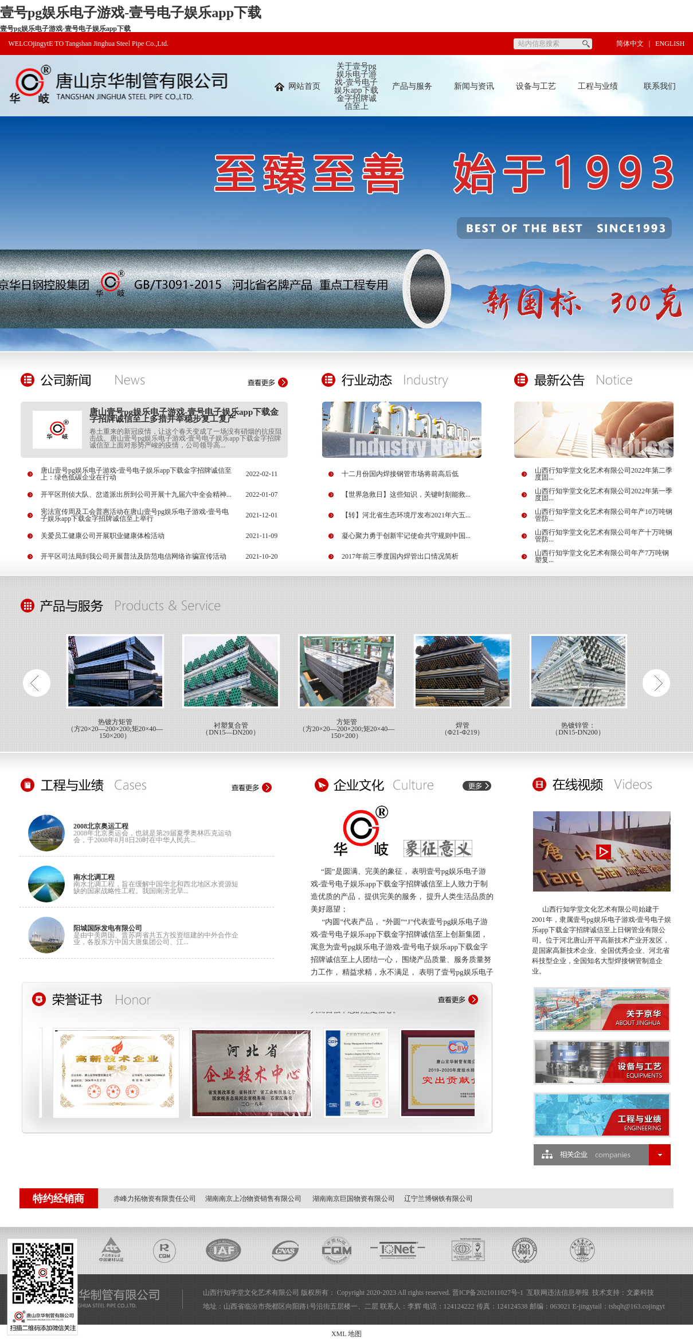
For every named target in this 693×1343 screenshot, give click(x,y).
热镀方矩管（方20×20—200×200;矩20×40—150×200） (115, 729)
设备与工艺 (536, 86)
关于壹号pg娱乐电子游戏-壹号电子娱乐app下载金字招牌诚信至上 (356, 86)
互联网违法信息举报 (558, 1293)
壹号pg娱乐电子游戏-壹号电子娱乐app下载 (130, 12)
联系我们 (660, 86)
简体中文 (630, 44)
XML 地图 (346, 1334)
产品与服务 (412, 86)
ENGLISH (669, 44)
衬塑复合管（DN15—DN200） (231, 728)
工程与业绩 (598, 86)
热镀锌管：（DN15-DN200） (578, 728)
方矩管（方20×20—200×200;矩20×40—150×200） (347, 729)
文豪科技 (640, 1293)
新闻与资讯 (474, 86)
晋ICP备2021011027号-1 (487, 1293)
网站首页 (297, 86)
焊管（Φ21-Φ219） (462, 728)
